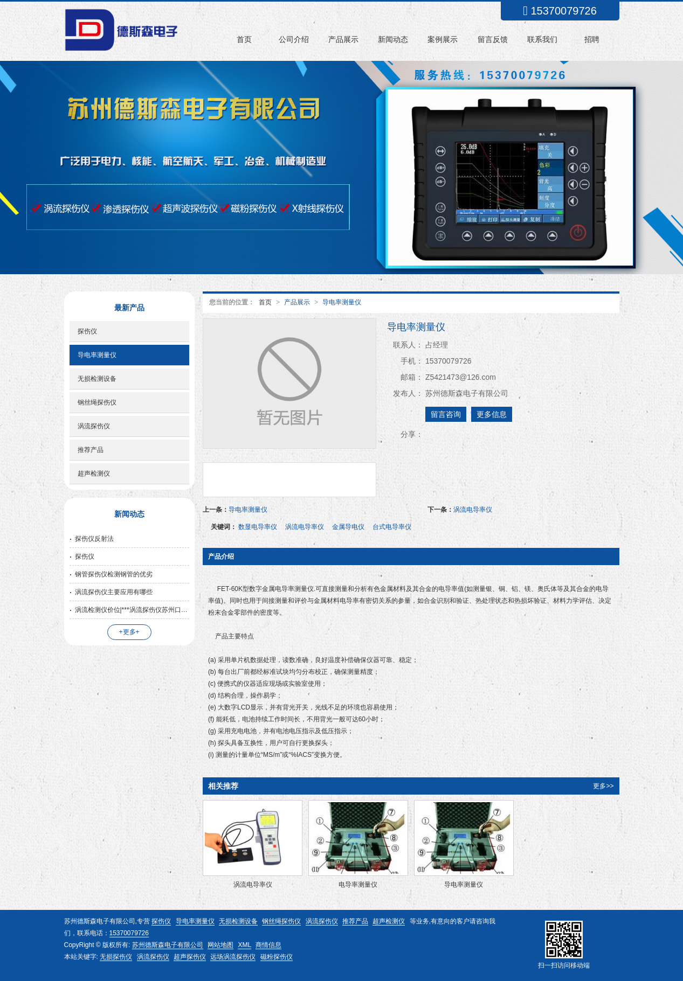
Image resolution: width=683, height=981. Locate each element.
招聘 (591, 39)
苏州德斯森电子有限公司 (167, 945)
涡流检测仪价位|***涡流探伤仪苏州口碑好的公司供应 (132, 610)
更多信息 (492, 414)
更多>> (603, 786)
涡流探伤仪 (94, 426)
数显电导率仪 (257, 527)
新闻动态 (393, 39)
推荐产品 (91, 450)
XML (244, 945)
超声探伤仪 (190, 957)
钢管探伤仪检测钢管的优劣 (114, 574)
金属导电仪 (348, 527)
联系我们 (542, 39)
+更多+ (129, 632)
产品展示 (343, 39)
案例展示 (442, 39)
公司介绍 (294, 39)
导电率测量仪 (341, 302)
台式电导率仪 (391, 527)
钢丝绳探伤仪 (97, 402)
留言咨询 (446, 414)
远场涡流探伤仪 (233, 957)
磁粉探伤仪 (276, 957)
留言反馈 (493, 39)
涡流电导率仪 (472, 509)
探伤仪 (87, 331)
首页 (244, 39)
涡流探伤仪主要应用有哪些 (114, 592)
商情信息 (268, 945)
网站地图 (220, 945)
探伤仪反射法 (94, 538)
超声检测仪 (94, 473)
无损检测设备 (97, 378)
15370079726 (129, 933)
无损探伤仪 (116, 957)
